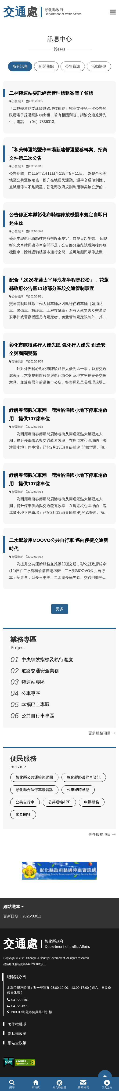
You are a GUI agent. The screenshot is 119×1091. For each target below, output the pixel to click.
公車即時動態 (78, 790)
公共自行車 (25, 802)
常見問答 (23, 814)
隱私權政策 (17, 1034)
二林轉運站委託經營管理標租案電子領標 (51, 93)
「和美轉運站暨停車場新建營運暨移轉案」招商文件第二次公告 (58, 154)
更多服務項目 (101, 733)
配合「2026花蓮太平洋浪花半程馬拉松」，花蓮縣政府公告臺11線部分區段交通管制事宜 (58, 284)
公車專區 (31, 693)
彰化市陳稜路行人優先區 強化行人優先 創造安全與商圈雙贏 (57, 349)
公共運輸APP (59, 802)
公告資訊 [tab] (72, 66)
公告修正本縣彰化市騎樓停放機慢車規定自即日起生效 (58, 219)
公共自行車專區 (38, 715)
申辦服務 (91, 802)
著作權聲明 (17, 1024)
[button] (113, 12)
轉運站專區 (33, 682)
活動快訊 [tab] (98, 66)
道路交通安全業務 (40, 670)
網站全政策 (17, 1043)
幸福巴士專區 (36, 704)
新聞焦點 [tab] (46, 66)
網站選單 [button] (13, 906)
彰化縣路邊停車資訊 (84, 777)
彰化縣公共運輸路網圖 (34, 777)
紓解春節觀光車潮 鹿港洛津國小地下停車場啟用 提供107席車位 (58, 414)
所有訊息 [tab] (20, 66)
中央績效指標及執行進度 (47, 659)
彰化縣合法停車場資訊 (34, 790)
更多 (59, 609)
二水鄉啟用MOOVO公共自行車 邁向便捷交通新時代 (58, 544)
